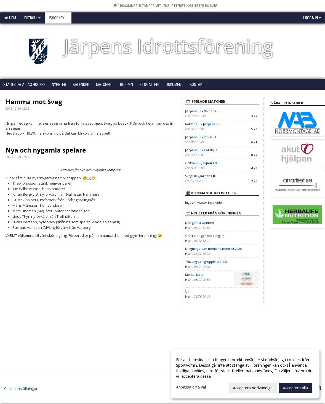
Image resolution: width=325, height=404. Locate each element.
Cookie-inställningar (21, 388)
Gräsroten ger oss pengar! (204, 236)
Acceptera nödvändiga (253, 387)
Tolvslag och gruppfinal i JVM (206, 261)
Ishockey (58, 18)
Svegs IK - (200, 176)
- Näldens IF (202, 111)
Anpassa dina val (191, 387)
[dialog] (245, 373)
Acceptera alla (295, 387)
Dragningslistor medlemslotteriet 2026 (213, 248)
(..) (186, 291)
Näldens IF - (202, 124)
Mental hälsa (194, 274)
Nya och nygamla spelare (46, 150)
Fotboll (32, 18)
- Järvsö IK (200, 137)
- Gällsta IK (201, 150)
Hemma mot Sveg (34, 101)
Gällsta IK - (201, 163)
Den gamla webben (199, 223)
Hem (10, 18)
